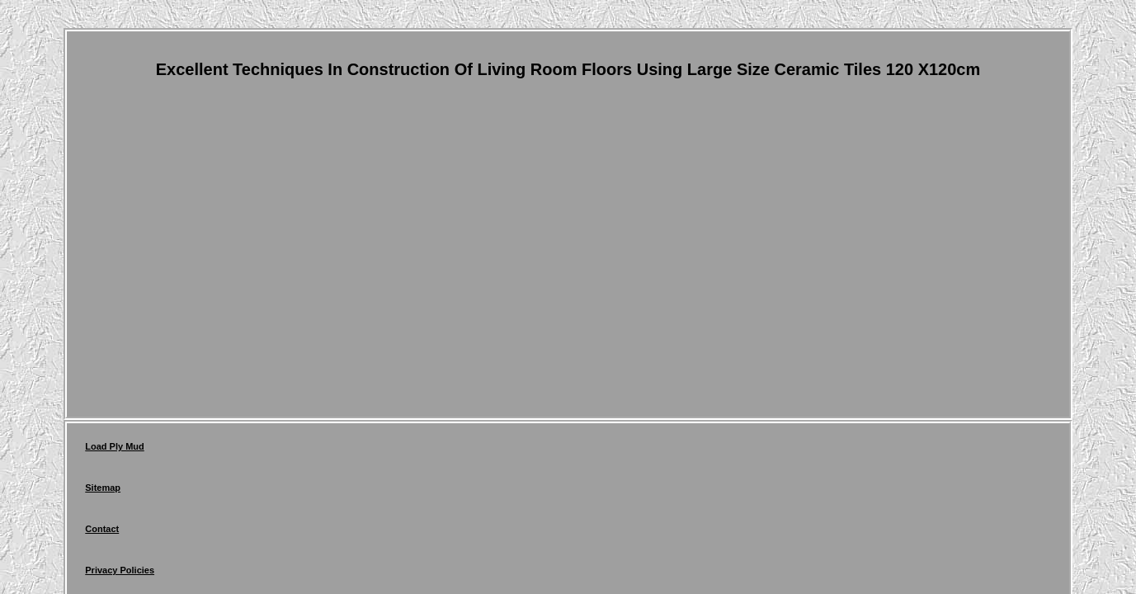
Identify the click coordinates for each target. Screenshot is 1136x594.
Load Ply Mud (114, 450)
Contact (251, 450)
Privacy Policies (330, 450)
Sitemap (189, 450)
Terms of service (428, 450)
